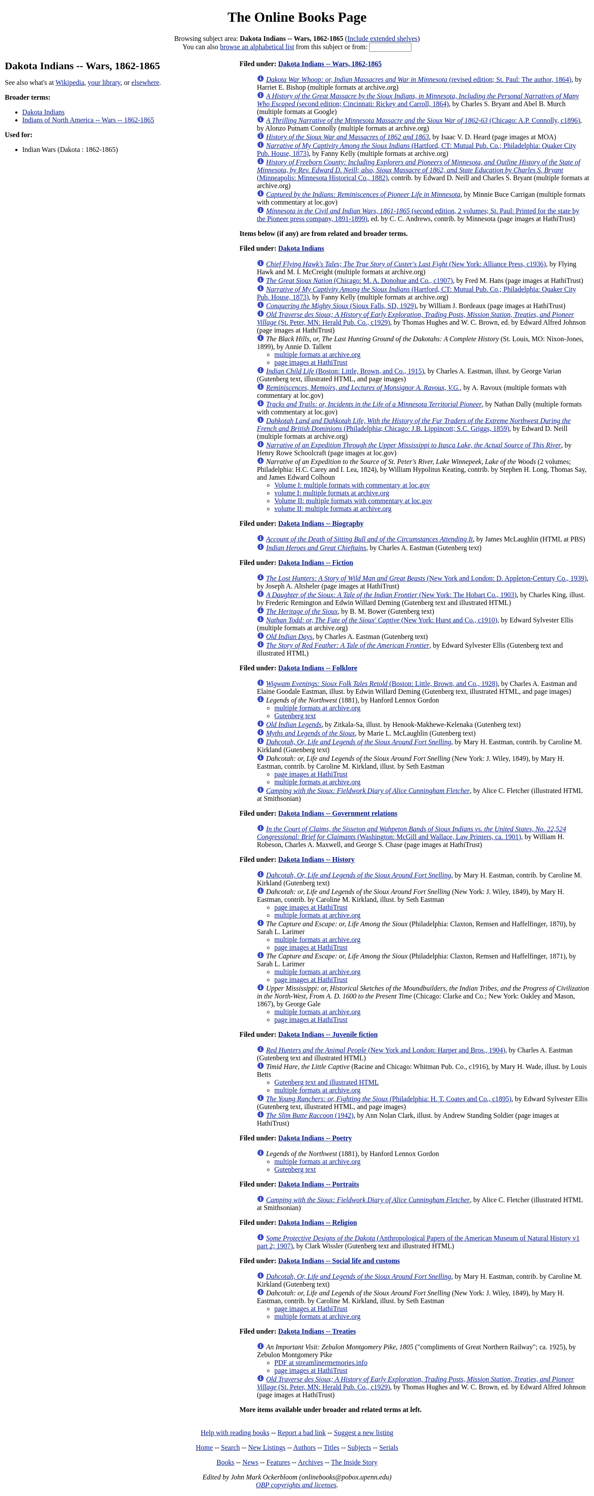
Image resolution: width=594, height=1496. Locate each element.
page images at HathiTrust (310, 362)
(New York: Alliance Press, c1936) (406, 264)
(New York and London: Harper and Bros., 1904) (385, 1050)
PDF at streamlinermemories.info (320, 1362)
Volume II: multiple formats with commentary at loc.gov (353, 500)
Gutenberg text (295, 715)
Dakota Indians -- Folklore (317, 668)
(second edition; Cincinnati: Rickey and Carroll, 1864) (418, 100)
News (250, 1462)
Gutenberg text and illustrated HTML (326, 1082)
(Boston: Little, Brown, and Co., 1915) (345, 371)
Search (230, 1447)
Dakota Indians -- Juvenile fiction (327, 1034)
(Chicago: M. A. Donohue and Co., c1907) (359, 280)
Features (278, 1462)
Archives (310, 1462)
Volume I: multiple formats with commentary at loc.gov (352, 485)
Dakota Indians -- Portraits (318, 1184)
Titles (331, 1447)
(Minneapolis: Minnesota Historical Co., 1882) (418, 170)
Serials (388, 1447)
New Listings (266, 1447)
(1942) (309, 1115)
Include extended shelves (382, 38)
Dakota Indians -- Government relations (337, 813)
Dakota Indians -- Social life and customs (339, 1260)
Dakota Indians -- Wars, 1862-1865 (330, 63)
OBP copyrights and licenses (296, 1485)
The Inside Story (354, 1462)
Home (204, 1447)
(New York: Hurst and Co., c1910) (381, 620)
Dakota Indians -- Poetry (315, 1138)
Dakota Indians (43, 112)
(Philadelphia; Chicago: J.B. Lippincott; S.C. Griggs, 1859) (413, 424)
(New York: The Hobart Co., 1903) (391, 594)
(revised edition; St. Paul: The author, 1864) (418, 79)
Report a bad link (302, 1432)
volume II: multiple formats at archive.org (332, 508)
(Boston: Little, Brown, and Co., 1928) (381, 683)
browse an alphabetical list (257, 46)
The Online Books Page (297, 17)
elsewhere (146, 82)
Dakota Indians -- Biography (320, 523)
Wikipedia (69, 82)
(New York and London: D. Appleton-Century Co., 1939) (426, 578)
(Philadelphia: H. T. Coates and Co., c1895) (388, 1099)
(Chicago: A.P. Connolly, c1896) (423, 120)
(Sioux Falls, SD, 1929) (341, 305)
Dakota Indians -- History (316, 859)
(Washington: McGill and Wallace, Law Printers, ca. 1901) (411, 832)
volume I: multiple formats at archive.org (331, 493)
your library (104, 82)
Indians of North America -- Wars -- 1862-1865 (88, 120)
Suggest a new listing (363, 1432)
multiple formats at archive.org (317, 354)
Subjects (359, 1447)
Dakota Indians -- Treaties (317, 1331)
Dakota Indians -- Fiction (315, 562)
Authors (304, 1447)
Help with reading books (234, 1432)
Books (225, 1462)
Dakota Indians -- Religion (317, 1222)
